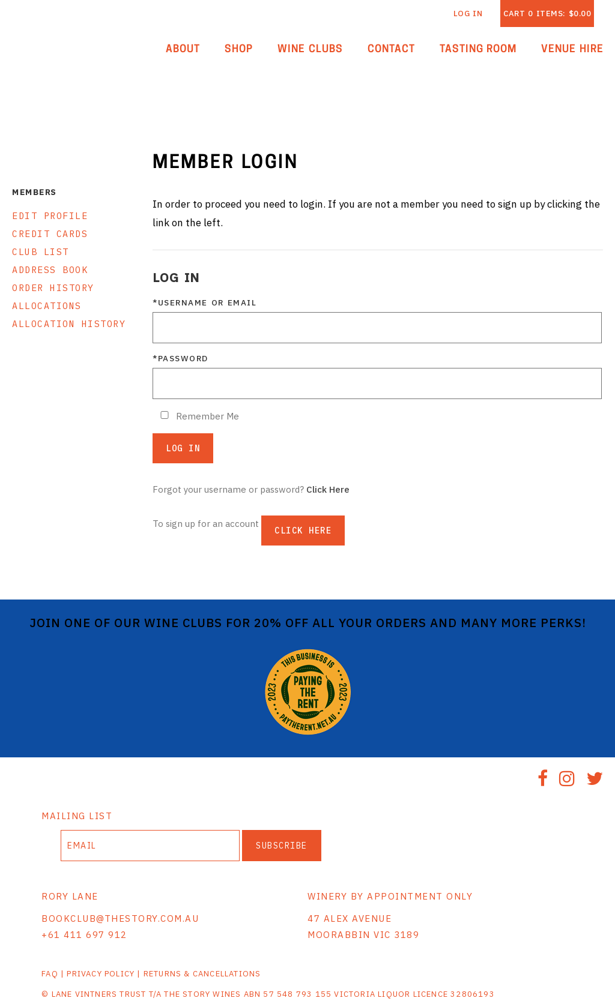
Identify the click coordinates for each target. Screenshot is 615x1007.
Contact (391, 49)
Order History (53, 287)
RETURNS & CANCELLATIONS (202, 974)
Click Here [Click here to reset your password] (328, 489)
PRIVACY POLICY (101, 974)
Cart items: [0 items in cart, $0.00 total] (547, 13)
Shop (239, 49)
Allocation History (69, 323)
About (183, 49)
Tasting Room (478, 49)
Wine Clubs (310, 49)
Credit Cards (50, 233)
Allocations (47, 305)
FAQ (49, 974)
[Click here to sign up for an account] (303, 531)
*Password (180, 358)
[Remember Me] (165, 415)
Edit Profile (50, 215)
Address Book (50, 269)
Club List (40, 251)
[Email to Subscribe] (150, 845)
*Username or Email (204, 302)
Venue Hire (572, 49)
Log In (468, 13)
